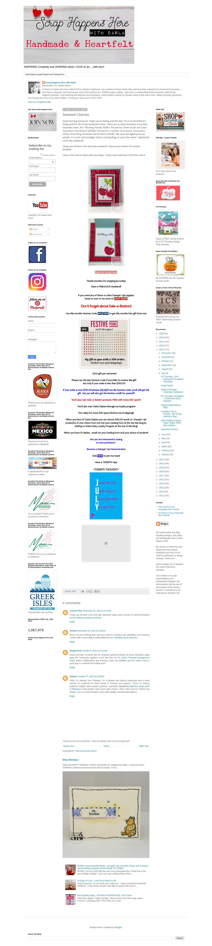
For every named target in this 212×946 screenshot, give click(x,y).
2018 (161, 471)
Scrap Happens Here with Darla (60, 82)
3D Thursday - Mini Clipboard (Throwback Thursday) (172, 379)
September (167, 365)
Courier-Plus (76, 611)
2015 (161, 483)
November (167, 357)
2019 (161, 467)
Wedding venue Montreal (125, 637)
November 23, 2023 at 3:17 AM (97, 611)
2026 (161, 333)
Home (106, 746)
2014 (161, 487)
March (165, 446)
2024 (161, 341)
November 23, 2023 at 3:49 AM (91, 631)
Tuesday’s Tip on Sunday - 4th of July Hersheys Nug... (171, 414)
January (165, 454)
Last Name (34, 175)
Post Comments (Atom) (86, 751)
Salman (73, 676)
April (164, 442)
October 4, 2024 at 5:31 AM (94, 651)
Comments (36, 234)
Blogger (118, 927)
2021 (161, 459)
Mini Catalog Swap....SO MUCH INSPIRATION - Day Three (104, 895)
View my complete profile (39, 102)
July (164, 373)
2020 (161, 463)
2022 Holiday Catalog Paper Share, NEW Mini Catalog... (171, 423)
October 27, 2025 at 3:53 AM (91, 676)
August (165, 369)
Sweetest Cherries (169, 429)
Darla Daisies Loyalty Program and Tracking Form (44, 74)
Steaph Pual (75, 651)
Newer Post (68, 746)
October (165, 361)
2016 (161, 479)
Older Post (144, 746)
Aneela (73, 631)
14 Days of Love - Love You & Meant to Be (96, 880)
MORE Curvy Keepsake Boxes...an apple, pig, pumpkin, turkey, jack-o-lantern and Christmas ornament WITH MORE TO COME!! (112, 867)
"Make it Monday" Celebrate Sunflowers (172, 390)
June (164, 434)
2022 (161, 349)
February (166, 450)
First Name (34, 166)
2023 (161, 345)
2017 (161, 475)
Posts (33, 229)
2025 (161, 337)
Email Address (41, 158)
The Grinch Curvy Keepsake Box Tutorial (169, 508)
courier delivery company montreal (85, 617)
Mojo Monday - (71, 759)
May (164, 438)
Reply (72, 622)
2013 (161, 491)
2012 (161, 495)
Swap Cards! (167, 385)
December (167, 353)
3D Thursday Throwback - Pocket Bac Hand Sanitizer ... (172, 398)
